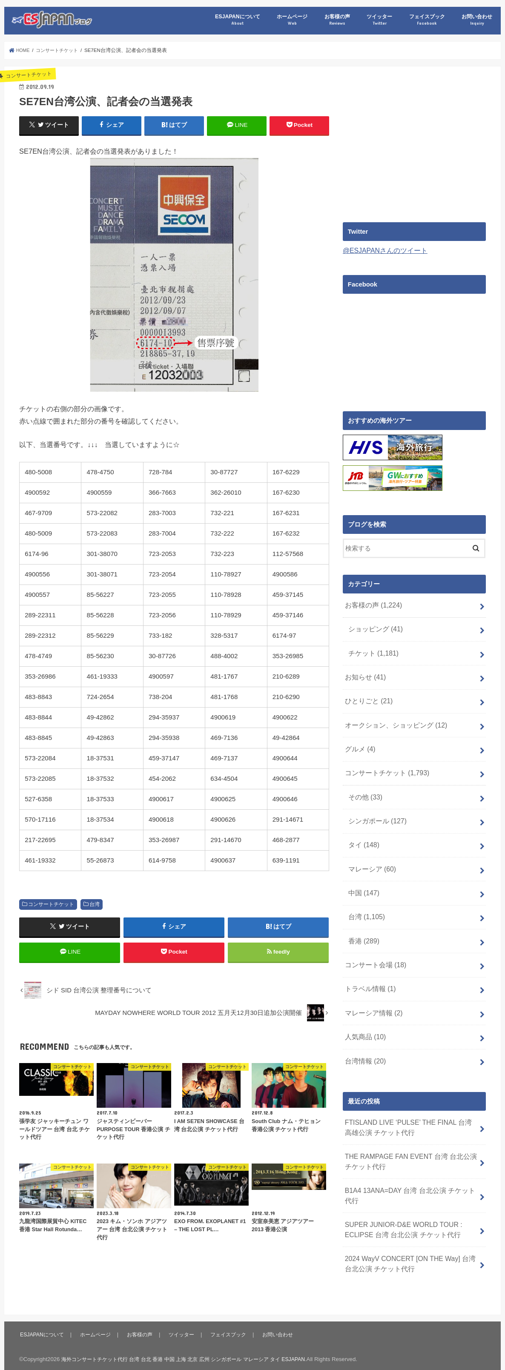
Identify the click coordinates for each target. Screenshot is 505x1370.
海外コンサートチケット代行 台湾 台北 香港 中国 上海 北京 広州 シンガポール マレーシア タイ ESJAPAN (193, 1342)
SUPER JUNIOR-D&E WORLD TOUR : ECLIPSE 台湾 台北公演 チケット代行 (399, 1192)
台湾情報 (363, 1031)
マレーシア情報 (371, 986)
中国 (362, 874)
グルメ (358, 739)
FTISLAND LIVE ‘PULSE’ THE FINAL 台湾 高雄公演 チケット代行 (408, 1096)
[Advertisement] (414, 141)
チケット (371, 648)
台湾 (94, 904)
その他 (364, 784)
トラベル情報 (368, 964)
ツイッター (379, 20)
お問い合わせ (477, 20)
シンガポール (375, 806)
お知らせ (363, 671)
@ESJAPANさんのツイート (382, 250)
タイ (362, 828)
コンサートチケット (51, 904)
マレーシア (370, 851)
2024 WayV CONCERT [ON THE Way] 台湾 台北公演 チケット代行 (410, 1224)
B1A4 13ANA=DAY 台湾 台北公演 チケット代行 (408, 1160)
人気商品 (363, 1009)
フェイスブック (427, 20)
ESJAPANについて (237, 20)
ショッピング (373, 626)
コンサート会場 (373, 941)
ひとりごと (367, 694)
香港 (362, 919)
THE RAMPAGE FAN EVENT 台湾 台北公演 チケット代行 (410, 1128)
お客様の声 (337, 20)
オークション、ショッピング (392, 716)
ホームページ (292, 20)
